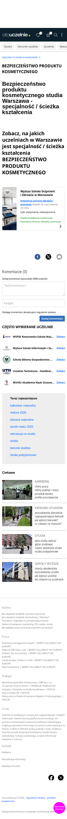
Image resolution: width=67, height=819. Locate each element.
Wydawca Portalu (11, 766)
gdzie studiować (44, 544)
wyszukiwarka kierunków (48, 513)
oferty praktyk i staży (47, 490)
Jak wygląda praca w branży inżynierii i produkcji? (27, 627)
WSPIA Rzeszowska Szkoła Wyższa (28, 336)
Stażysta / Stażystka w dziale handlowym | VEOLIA (28, 689)
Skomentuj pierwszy (59, 807)
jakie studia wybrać (46, 540)
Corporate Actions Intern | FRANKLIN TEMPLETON (29, 685)
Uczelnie (49, 46)
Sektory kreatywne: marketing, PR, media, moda (27, 624)
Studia (8, 46)
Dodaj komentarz (52, 318)
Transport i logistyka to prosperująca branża (25, 620)
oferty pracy (41, 486)
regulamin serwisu (46, 312)
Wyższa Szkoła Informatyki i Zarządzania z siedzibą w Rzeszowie (33, 348)
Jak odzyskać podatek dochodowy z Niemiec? (25, 617)
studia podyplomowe (46, 551)
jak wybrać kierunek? (46, 520)
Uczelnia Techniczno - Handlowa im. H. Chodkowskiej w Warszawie (33, 370)
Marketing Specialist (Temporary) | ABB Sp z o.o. (27, 682)
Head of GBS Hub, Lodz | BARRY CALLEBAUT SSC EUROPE (32, 649)
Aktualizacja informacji (13, 759)
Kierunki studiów (28, 46)
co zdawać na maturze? (48, 523)
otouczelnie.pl (9, 797)
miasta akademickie (46, 568)
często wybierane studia (48, 548)
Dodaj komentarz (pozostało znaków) (24, 278)
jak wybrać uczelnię (45, 576)
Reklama (6, 752)
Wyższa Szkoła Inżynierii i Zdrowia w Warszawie (37, 193)
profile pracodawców (46, 497)
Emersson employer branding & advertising (38, 811)
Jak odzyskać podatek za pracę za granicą (23, 613)
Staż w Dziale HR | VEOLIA (15, 692)
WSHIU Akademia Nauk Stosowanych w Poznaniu (33, 382)
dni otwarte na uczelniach (49, 579)
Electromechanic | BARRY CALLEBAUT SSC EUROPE (28, 667)
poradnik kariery (44, 494)
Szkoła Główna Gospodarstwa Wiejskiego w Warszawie (33, 359)
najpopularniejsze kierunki (49, 516)
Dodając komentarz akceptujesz (29, 312)
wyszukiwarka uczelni (47, 572)
